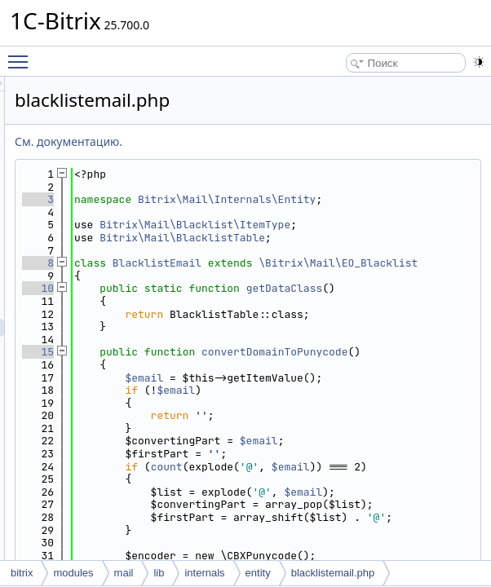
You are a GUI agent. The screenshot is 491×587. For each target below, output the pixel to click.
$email (348, 467)
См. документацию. (272, 141)
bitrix (22, 573)
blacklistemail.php (333, 573)
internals (204, 573)
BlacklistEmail (360, 301)
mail (124, 573)
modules (73, 573)
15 (242, 428)
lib (158, 573)
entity (258, 573)
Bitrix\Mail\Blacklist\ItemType (373, 244)
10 (242, 339)
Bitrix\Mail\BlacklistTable (370, 269)
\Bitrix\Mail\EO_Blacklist (357, 314)
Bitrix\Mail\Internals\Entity (373, 205)
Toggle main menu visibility (22, 54)
